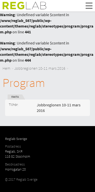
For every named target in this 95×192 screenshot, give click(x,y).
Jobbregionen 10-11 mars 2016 (39, 68)
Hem (6, 68)
